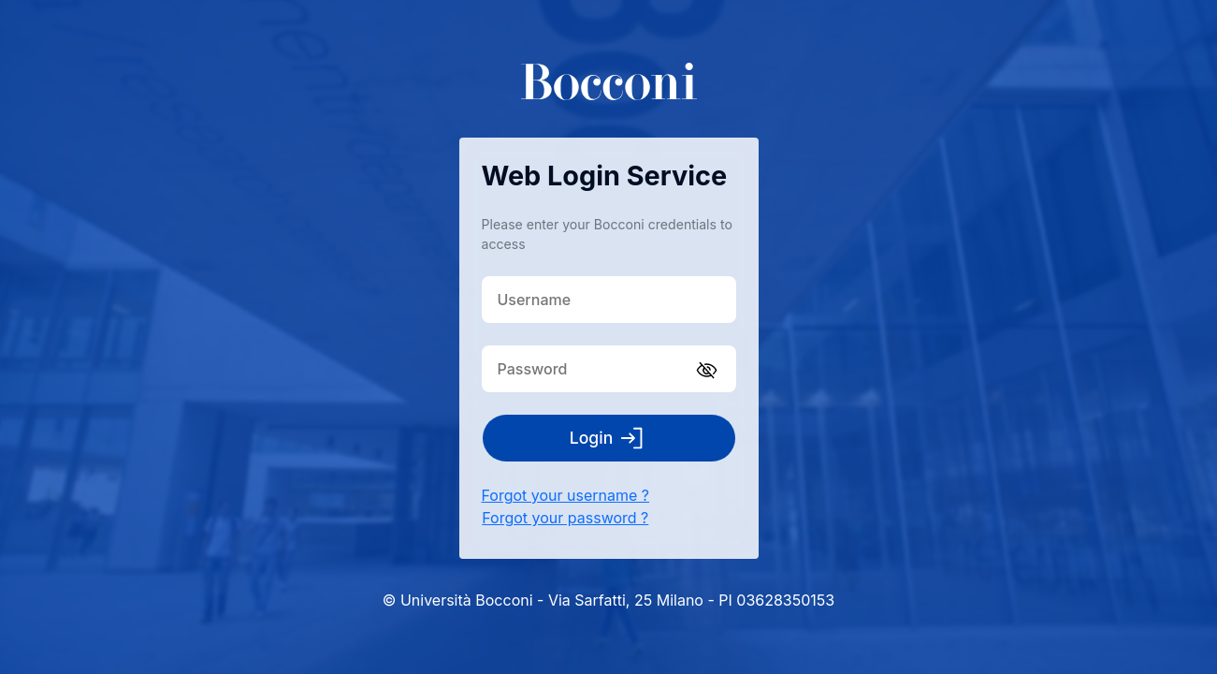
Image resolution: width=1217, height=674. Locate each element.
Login (609, 438)
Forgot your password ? (565, 517)
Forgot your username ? (566, 495)
